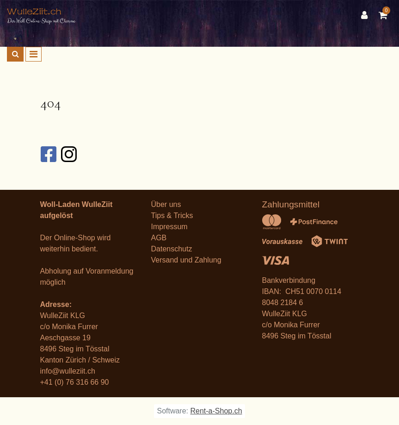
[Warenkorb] (385, 15)
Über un (164, 204)
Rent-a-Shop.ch (216, 411)
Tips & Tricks (172, 215)
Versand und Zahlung (186, 260)
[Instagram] (68, 154)
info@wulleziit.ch (67, 371)
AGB (159, 238)
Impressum (169, 227)
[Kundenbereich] (366, 15)
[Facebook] (48, 154)
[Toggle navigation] (33, 54)
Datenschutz (171, 249)
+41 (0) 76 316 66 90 (74, 382)
